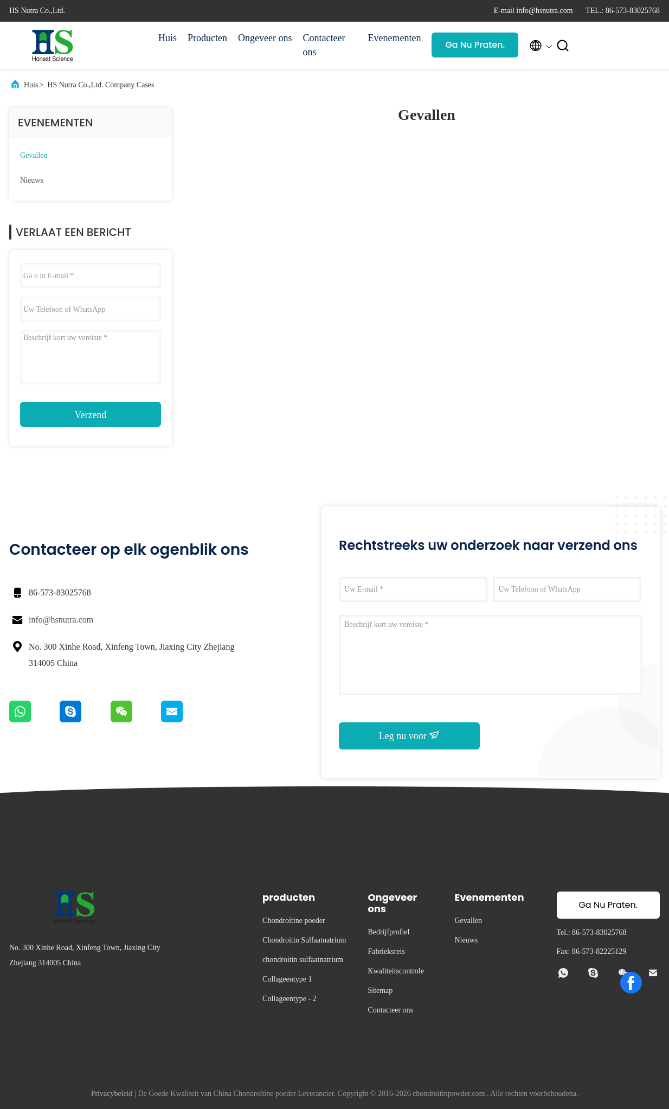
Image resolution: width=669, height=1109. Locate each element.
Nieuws (31, 180)
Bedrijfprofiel (388, 932)
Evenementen (394, 38)
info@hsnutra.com (61, 619)
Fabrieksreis (386, 951)
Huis (167, 38)
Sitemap (380, 990)
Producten (207, 38)
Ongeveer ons (265, 38)
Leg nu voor (409, 735)
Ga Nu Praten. (475, 45)
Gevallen (34, 155)
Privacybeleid (112, 1093)
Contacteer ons (324, 45)
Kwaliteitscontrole (395, 971)
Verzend (91, 414)
